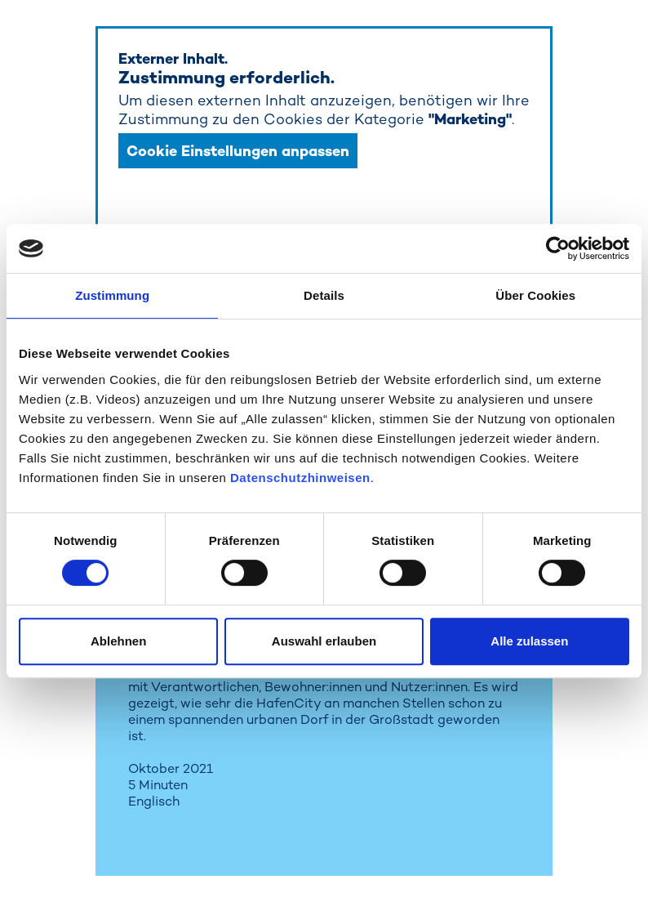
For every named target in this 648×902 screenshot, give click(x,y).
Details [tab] (324, 295)
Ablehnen (118, 641)
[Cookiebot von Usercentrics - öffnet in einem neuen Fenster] (557, 248)
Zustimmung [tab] (112, 295)
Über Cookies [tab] (535, 295)
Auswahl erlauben (324, 641)
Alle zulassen (529, 641)
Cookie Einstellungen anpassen (237, 150)
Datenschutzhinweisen (300, 477)
